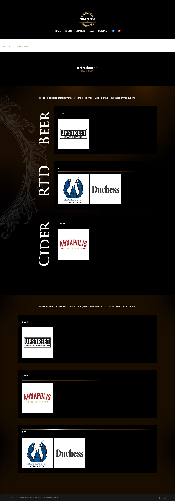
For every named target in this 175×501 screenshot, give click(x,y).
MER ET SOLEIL (27, 497)
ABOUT (68, 31)
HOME (57, 31)
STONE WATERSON (51, 497)
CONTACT (103, 31)
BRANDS (80, 31)
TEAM (91, 31)
